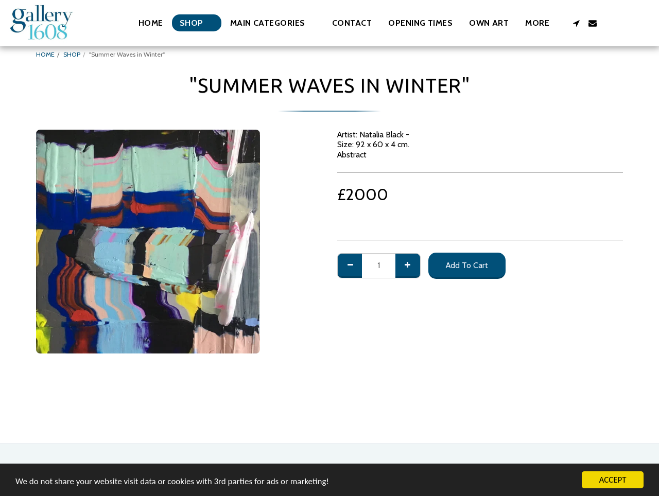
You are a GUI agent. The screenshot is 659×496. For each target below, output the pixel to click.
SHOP (71, 54)
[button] (272, 22)
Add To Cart (467, 265)
